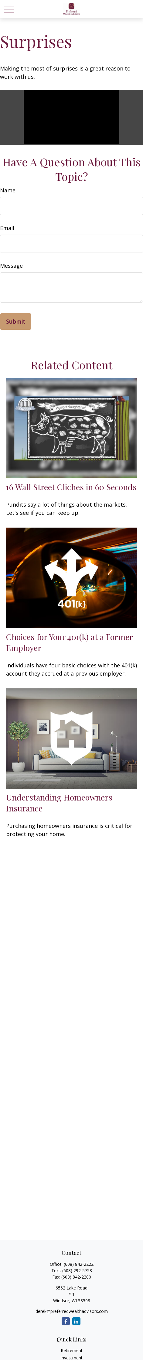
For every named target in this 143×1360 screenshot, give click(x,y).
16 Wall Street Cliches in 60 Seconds (71, 486)
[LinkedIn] (76, 1321)
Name (7, 190)
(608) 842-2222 (79, 1264)
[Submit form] (15, 321)
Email (7, 228)
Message (11, 265)
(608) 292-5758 (77, 1270)
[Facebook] (66, 1321)
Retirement (72, 1350)
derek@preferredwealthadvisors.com (72, 1311)
